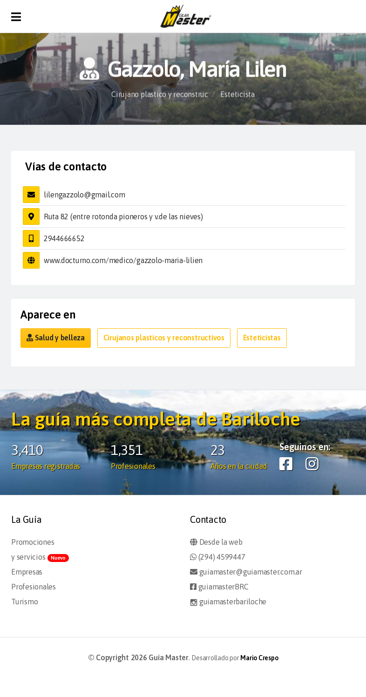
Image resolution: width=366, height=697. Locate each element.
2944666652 (64, 238)
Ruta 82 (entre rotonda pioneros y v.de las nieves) (123, 216)
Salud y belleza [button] (56, 337)
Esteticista (237, 97)
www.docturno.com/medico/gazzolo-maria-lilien (123, 260)
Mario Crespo (259, 658)
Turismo (24, 601)
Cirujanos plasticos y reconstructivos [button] (163, 337)
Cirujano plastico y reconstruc (159, 97)
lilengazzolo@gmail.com (84, 194)
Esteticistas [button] (262, 337)
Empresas (26, 572)
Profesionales (33, 586)
